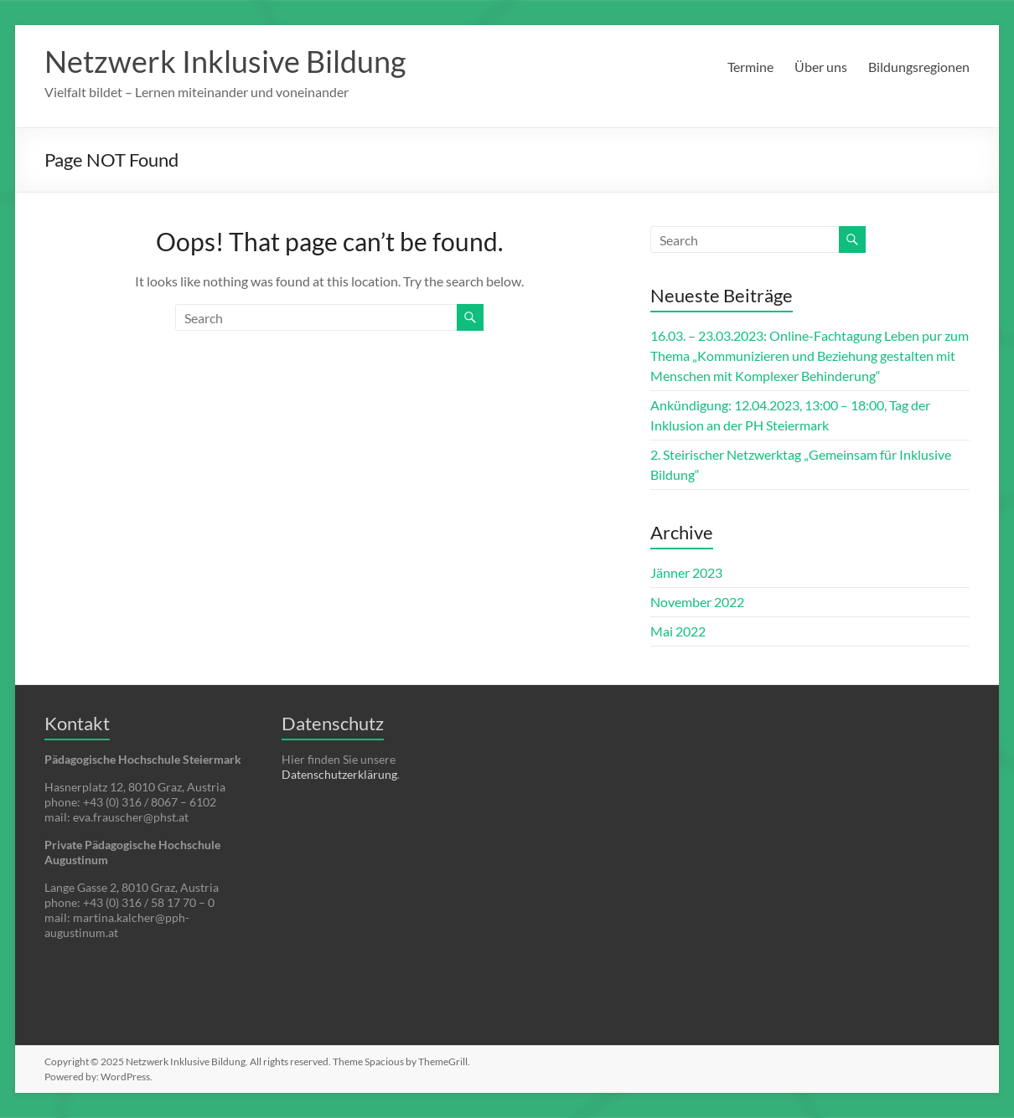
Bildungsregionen (919, 67)
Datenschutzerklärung (339, 774)
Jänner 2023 (686, 572)
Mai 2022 (678, 631)
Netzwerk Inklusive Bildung (225, 61)
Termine (750, 67)
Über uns (820, 67)
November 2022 (697, 602)
